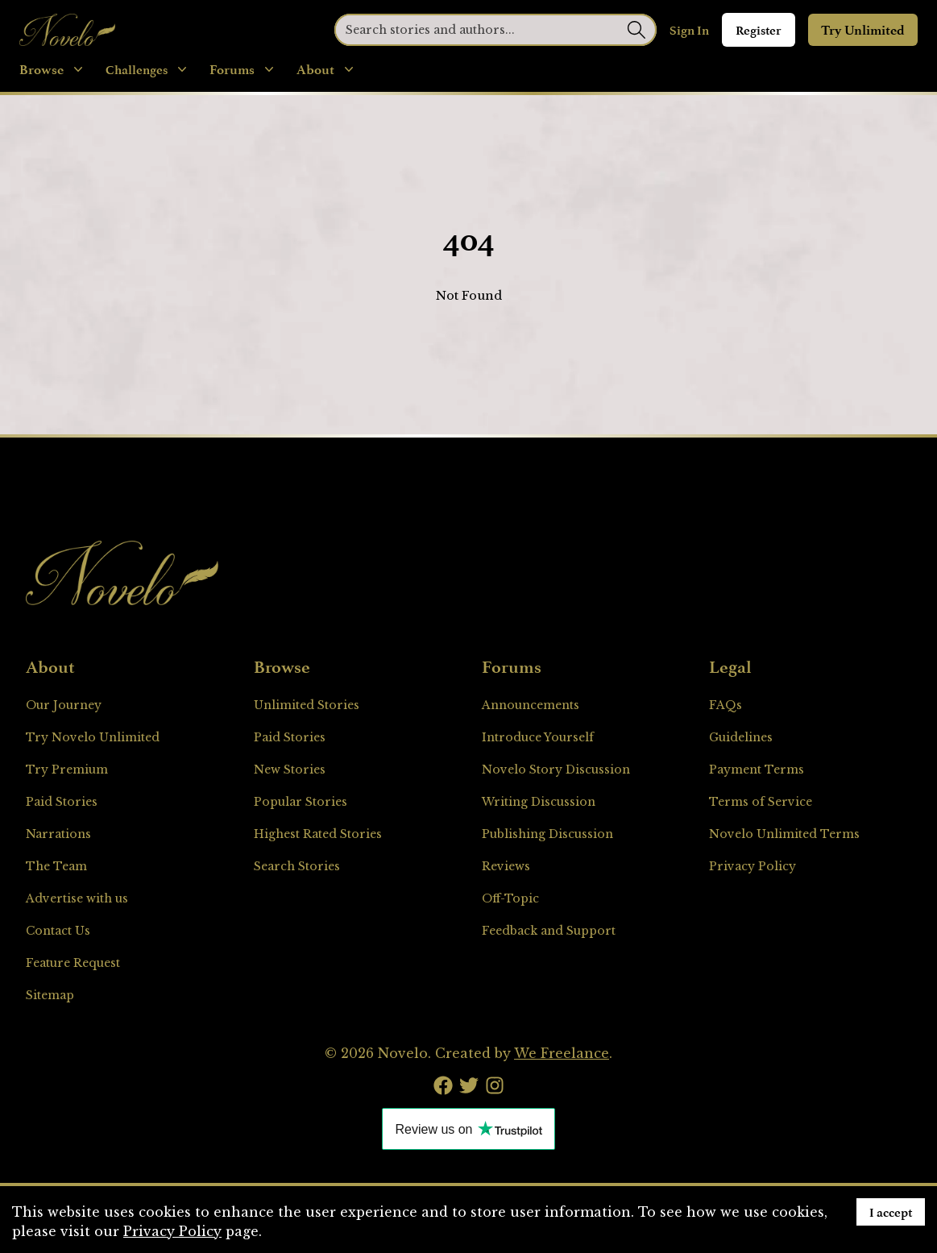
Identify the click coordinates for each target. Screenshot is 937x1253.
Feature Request (73, 963)
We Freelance (561, 1053)
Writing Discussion (538, 802)
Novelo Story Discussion (556, 769)
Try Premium (67, 769)
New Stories (289, 769)
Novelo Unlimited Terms (784, 834)
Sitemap (50, 995)
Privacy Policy (752, 866)
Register (759, 29)
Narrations (58, 834)
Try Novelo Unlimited (93, 737)
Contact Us (58, 930)
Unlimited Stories (306, 705)
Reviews (506, 866)
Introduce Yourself (538, 737)
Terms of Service (760, 802)
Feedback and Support (549, 930)
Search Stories (297, 866)
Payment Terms (756, 769)
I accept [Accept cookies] (890, 1212)
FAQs (725, 705)
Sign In (689, 29)
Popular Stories (300, 802)
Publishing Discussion (547, 834)
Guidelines (741, 737)
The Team (56, 866)
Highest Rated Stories (318, 834)
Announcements (530, 705)
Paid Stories (61, 802)
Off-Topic (510, 898)
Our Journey (64, 705)
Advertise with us (77, 898)
